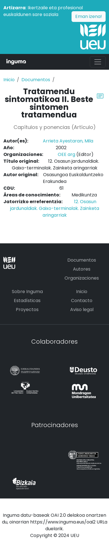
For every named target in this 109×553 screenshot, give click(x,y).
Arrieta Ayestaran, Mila (68, 141)
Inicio (9, 79)
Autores (81, 269)
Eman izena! (88, 16)
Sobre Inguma (27, 291)
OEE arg (66, 154)
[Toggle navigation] (98, 61)
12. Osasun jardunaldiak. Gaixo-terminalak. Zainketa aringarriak (54, 208)
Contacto (81, 300)
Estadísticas (27, 300)
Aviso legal (82, 309)
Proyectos (27, 309)
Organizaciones (81, 278)
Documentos (35, 79)
